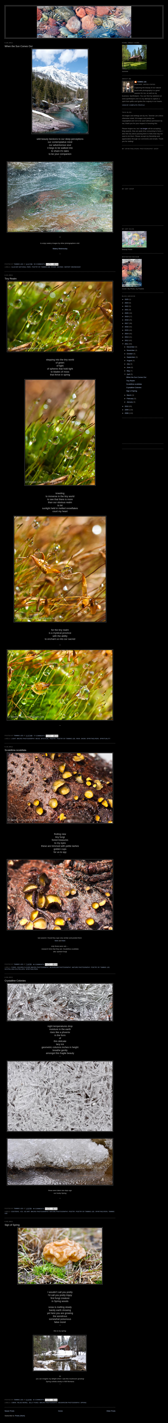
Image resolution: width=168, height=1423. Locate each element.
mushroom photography (60, 967)
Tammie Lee (142, 82)
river (53, 267)
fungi (13, 967)
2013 (127, 337)
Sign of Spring (12, 1225)
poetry (53, 738)
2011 (127, 344)
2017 (127, 323)
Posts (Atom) (20, 1416)
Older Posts (110, 1411)
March (129, 395)
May (128, 371)
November (131, 350)
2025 (127, 299)
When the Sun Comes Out (18, 46)
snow (83, 738)
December (131, 347)
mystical (45, 738)
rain (78, 738)
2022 (127, 306)
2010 (127, 406)
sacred (60, 267)
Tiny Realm (11, 278)
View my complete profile (133, 105)
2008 (127, 413)
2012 (127, 340)
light (13, 738)
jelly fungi (34, 1402)
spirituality (105, 738)
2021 (127, 310)
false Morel (22, 1402)
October (130, 354)
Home (60, 1411)
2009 (127, 410)
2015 (127, 330)
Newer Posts (9, 1411)
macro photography (26, 738)
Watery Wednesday (60, 249)
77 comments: (40, 735)
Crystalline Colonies (15, 980)
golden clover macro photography (33, 967)
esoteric (15, 1211)
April (129, 374)
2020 (127, 313)
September (131, 357)
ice (21, 1211)
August (130, 361)
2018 (127, 320)
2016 (127, 327)
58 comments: (40, 264)
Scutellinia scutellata (15, 750)
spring (83, 1402)
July (128, 364)
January (130, 402)
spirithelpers (93, 738)
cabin (13, 1402)
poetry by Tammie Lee (41, 267)
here (56, 941)
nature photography (81, 967)
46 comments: (39, 964)
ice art (27, 1211)
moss (38, 738)
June (129, 367)
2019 (127, 316)
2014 (127, 334)
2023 (127, 303)
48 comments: (39, 1208)
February (130, 399)
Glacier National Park (21, 267)
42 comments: (39, 1400)
